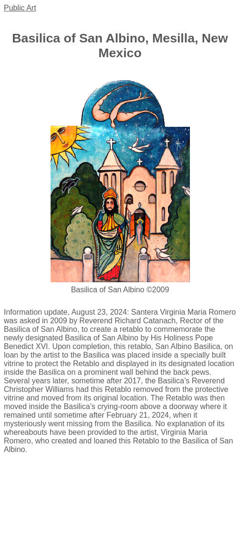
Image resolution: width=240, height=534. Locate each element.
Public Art (20, 8)
